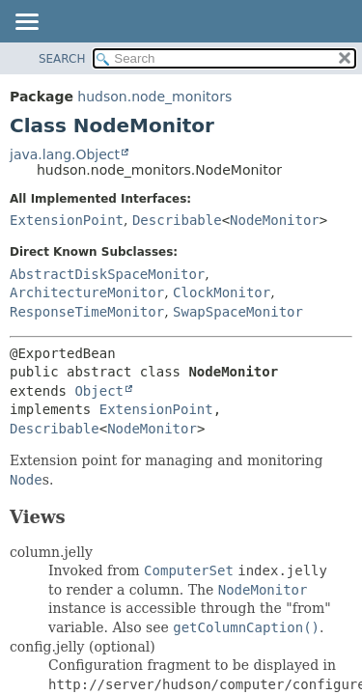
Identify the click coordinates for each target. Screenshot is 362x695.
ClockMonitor (221, 292)
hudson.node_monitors (154, 96)
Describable (177, 220)
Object (99, 391)
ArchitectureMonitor (87, 292)
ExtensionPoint (67, 220)
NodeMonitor (275, 220)
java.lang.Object (65, 154)
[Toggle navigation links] (26, 23)
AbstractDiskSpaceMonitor (107, 274)
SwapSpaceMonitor (238, 312)
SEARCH (62, 59)
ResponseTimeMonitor (87, 312)
